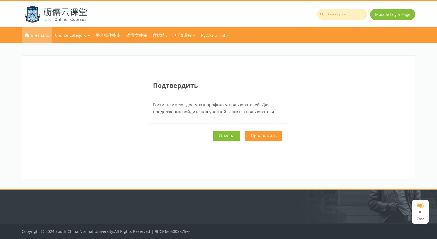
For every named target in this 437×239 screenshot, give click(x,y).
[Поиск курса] (342, 14)
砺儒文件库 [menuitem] (136, 35)
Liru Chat (420, 212)
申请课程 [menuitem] (183, 35)
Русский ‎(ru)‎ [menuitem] (213, 35)
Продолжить (264, 135)
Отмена (226, 135)
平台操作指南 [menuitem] (108, 35)
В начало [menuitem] (40, 35)
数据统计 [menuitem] (161, 35)
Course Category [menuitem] (70, 35)
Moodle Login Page (392, 14)
